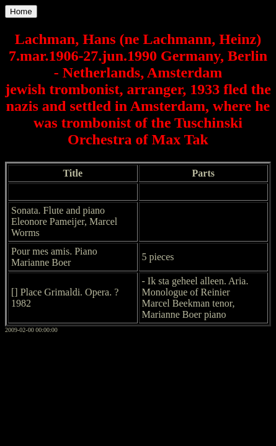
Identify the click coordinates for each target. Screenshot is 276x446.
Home (21, 11)
